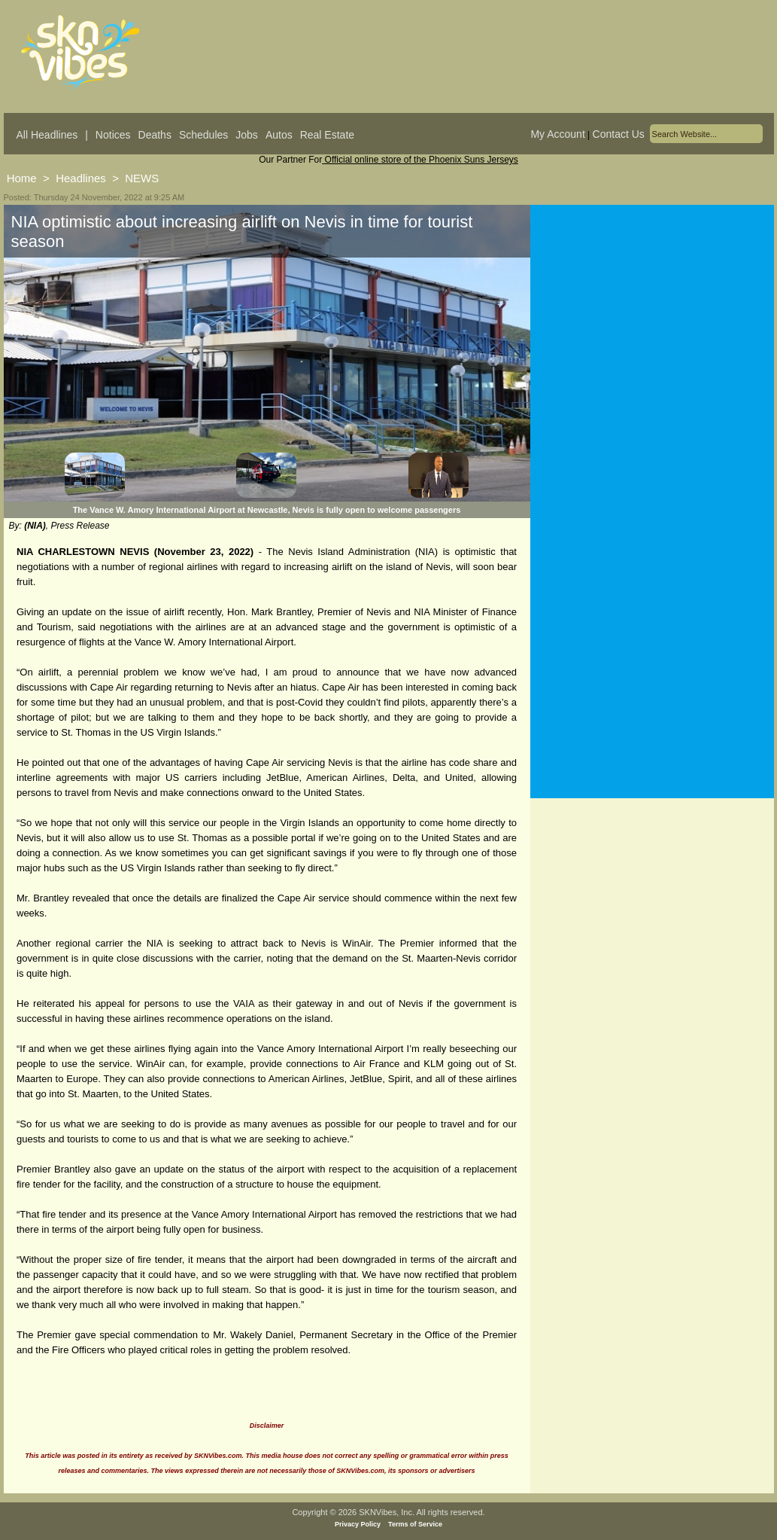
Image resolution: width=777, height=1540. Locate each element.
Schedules (203, 135)
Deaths (154, 135)
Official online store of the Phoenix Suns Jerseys (420, 159)
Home (22, 178)
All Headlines (47, 135)
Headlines (81, 178)
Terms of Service (415, 1524)
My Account (557, 134)
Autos (279, 135)
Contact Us (619, 134)
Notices (113, 135)
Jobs (246, 135)
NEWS (142, 178)
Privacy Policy (358, 1524)
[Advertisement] (652, 353)
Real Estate (327, 135)
